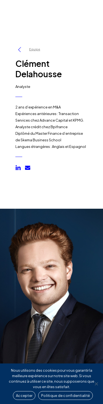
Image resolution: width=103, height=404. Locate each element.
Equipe (34, 49)
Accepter (24, 395)
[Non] (96, 383)
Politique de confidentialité (65, 395)
